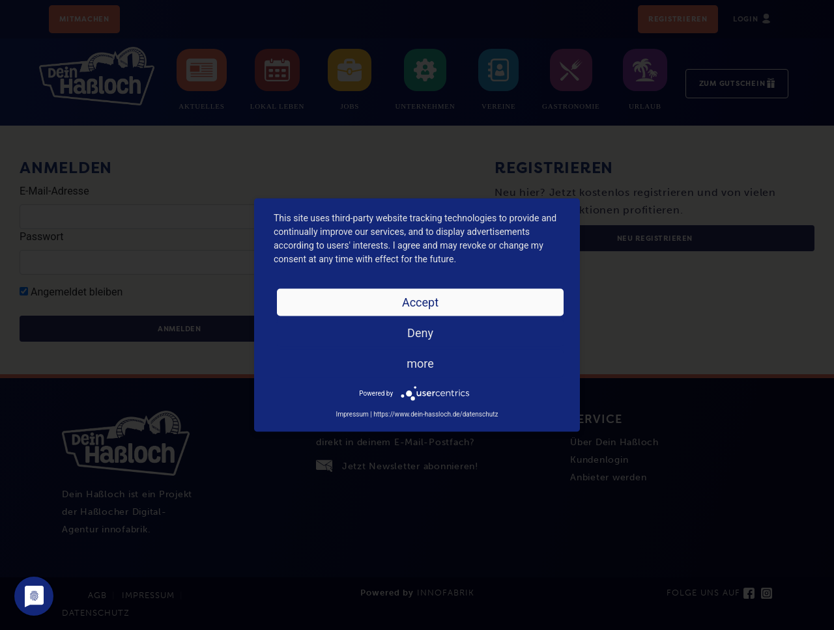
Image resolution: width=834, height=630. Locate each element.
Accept (420, 302)
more (420, 363)
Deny (420, 333)
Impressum (352, 414)
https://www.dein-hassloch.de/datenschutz (435, 414)
